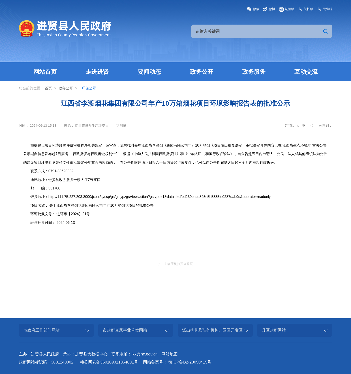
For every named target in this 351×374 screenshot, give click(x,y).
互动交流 (306, 71)
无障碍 (327, 9)
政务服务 (253, 71)
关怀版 (308, 9)
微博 (272, 9)
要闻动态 (149, 71)
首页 (48, 88)
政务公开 (201, 71)
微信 (256, 9)
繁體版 (289, 9)
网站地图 (170, 354)
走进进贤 (97, 71)
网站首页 (45, 71)
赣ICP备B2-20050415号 (189, 362)
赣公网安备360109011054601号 (109, 362)
